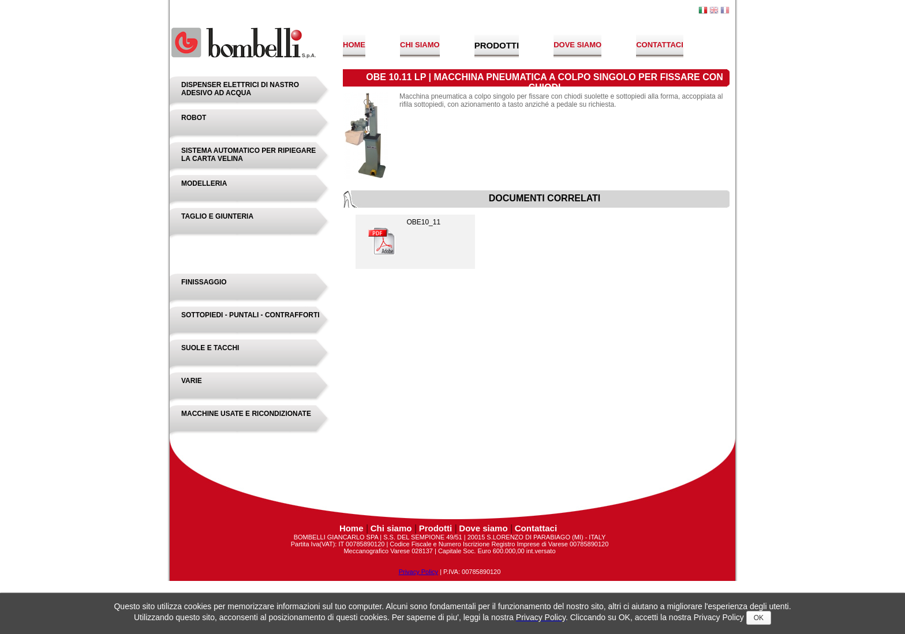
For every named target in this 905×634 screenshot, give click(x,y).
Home (354, 44)
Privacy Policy (418, 571)
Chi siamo (420, 44)
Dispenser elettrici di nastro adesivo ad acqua (240, 89)
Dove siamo (577, 44)
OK (759, 618)
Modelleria (204, 183)
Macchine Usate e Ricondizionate (246, 414)
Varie (191, 381)
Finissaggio (204, 282)
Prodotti (496, 45)
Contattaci (659, 44)
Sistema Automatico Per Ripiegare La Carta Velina (248, 155)
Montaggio (202, 249)
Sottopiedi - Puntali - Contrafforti (250, 315)
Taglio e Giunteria (217, 216)
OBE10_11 (402, 238)
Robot (193, 118)
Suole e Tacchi (210, 348)
